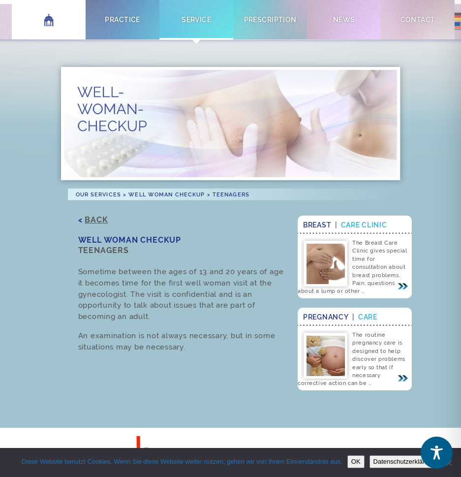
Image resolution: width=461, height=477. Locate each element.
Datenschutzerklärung (404, 461)
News (344, 19)
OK (356, 461)
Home (49, 19)
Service (196, 19)
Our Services (98, 194)
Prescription (270, 19)
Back (96, 219)
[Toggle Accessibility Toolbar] (437, 453)
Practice (122, 19)
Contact (417, 19)
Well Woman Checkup (166, 194)
